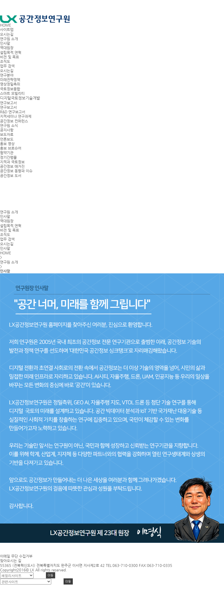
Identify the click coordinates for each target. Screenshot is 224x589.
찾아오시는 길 (10, 561)
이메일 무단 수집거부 (16, 556)
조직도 (5, 61)
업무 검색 (7, 66)
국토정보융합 (10, 89)
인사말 (5, 43)
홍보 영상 (7, 144)
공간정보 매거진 (12, 166)
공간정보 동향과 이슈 (16, 171)
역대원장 (6, 48)
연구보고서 (8, 107)
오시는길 (6, 34)
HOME (5, 25)
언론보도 (6, 139)
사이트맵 (6, 29)
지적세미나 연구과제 (15, 116)
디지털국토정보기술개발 (20, 98)
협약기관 (6, 153)
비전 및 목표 (9, 57)
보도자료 (6, 134)
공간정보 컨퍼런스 (14, 121)
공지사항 (6, 130)
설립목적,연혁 (10, 52)
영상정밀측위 (10, 84)
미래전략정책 (10, 80)
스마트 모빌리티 (12, 93)
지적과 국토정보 (12, 162)
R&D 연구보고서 (12, 112)
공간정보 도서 (10, 175)
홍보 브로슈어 (10, 148)
